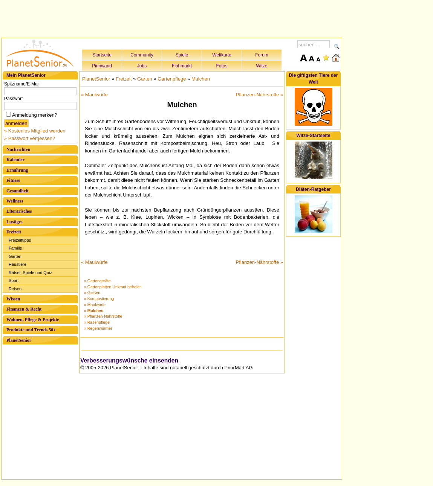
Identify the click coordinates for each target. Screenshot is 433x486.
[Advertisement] (172, 18)
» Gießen (92, 292)
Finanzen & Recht (23, 309)
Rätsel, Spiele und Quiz (30, 272)
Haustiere (17, 264)
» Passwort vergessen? (29, 138)
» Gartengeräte (97, 281)
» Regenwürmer (98, 328)
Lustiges (14, 221)
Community (141, 55)
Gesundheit (17, 190)
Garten (15, 256)
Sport (13, 280)
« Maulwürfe (94, 95)
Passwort (13, 98)
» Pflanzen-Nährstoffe (103, 316)
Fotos (221, 66)
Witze (262, 66)
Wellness (14, 201)
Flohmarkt (182, 66)
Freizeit (13, 232)
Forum (261, 55)
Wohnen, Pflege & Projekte (32, 319)
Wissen (13, 299)
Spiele (182, 55)
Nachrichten (18, 149)
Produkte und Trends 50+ (31, 329)
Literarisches (19, 211)
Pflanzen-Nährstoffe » (259, 95)
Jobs (142, 66)
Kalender (15, 159)
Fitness (13, 180)
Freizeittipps (20, 240)
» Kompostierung (99, 298)
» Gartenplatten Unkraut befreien (113, 287)
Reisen (15, 288)
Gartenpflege (172, 79)
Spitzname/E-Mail (22, 84)
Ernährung (17, 170)
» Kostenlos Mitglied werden (35, 131)
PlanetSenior (18, 340)
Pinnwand (102, 66)
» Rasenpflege (97, 322)
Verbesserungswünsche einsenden (129, 360)
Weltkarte (221, 55)
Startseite (102, 55)
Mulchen (200, 79)
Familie (15, 248)
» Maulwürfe (95, 304)
